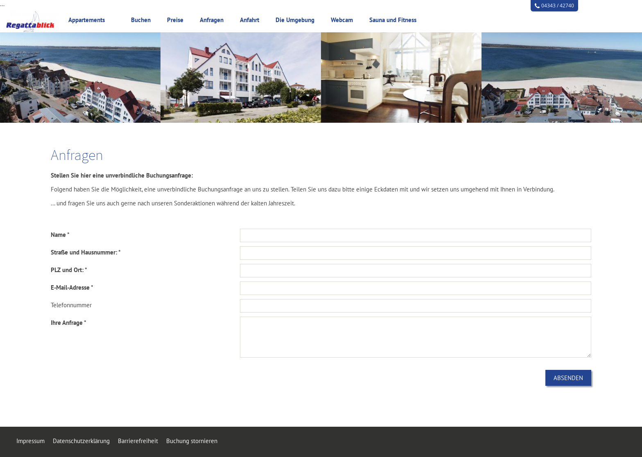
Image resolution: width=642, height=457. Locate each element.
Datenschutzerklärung (81, 441)
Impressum (30, 441)
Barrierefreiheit (138, 441)
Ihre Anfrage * (68, 322)
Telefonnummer (71, 305)
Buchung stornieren (191, 441)
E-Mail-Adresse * (72, 287)
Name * (60, 235)
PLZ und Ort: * (69, 270)
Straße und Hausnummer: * (86, 252)
